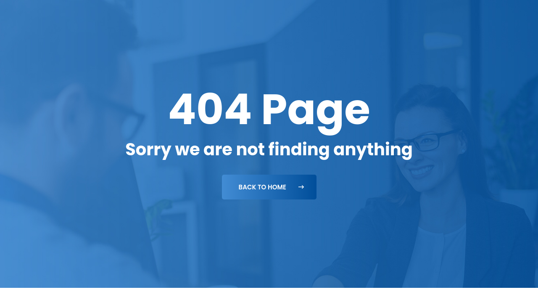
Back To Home (271, 187)
